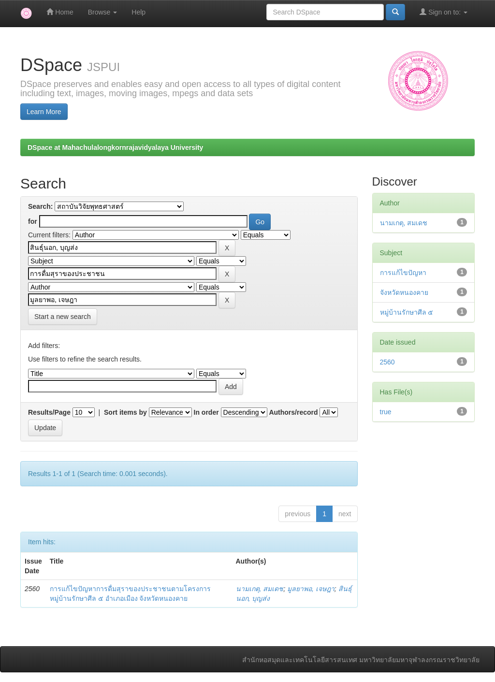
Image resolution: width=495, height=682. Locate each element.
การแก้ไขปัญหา (403, 272)
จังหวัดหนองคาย (404, 292)
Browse (102, 12)
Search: (40, 206)
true (386, 412)
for (32, 221)
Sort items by (125, 412)
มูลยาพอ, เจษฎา (311, 589)
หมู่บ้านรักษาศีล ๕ (407, 312)
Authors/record (293, 412)
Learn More (44, 112)
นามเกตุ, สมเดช (260, 589)
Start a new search (62, 316)
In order (206, 412)
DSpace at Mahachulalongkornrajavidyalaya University (115, 147)
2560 (387, 362)
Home (59, 12)
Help (138, 12)
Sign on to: (443, 12)
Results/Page (49, 412)
